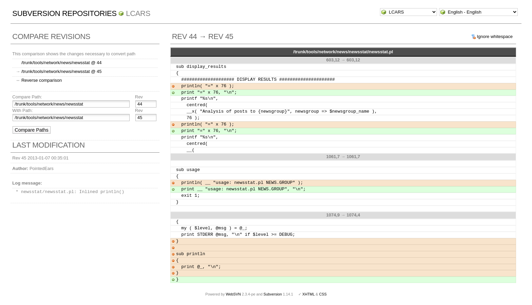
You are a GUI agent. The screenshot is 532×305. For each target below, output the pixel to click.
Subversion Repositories (64, 13)
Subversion (273, 294)
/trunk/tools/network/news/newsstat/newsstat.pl (343, 51)
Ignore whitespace (495, 36)
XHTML (308, 294)
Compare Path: (27, 96)
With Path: (22, 110)
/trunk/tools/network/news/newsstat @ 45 (61, 71)
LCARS (138, 13)
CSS (323, 294)
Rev (139, 96)
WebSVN (233, 294)
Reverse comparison (41, 80)
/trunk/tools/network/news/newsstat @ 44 (61, 62)
